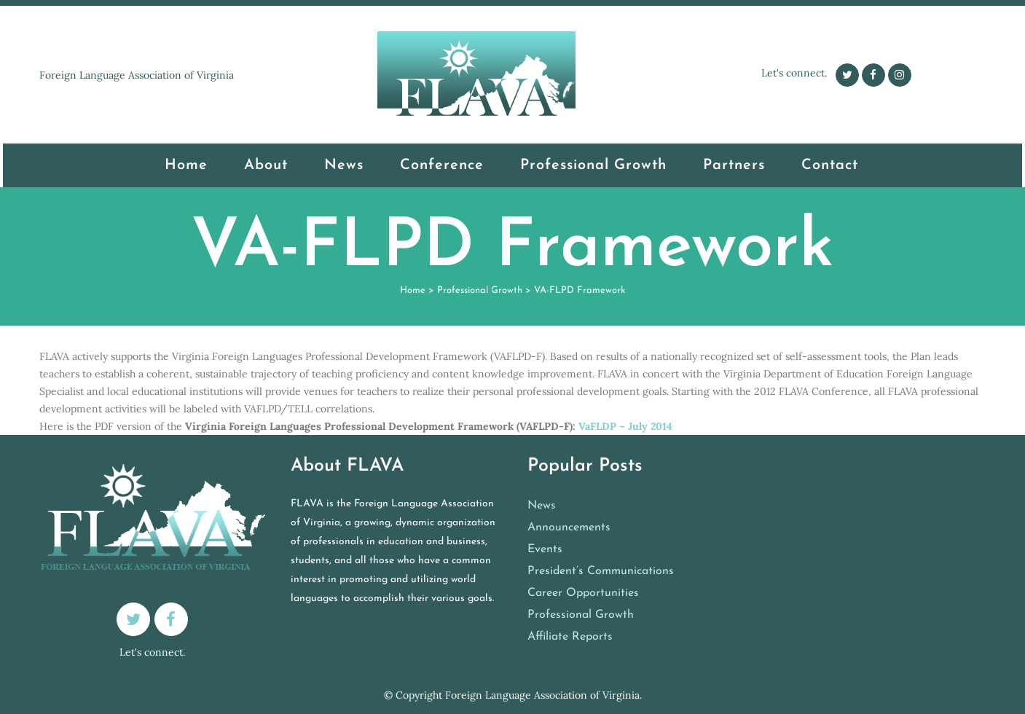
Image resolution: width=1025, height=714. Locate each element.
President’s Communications (600, 571)
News (541, 505)
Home (412, 290)
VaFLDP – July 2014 (625, 426)
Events (544, 549)
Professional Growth (479, 290)
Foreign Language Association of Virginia (542, 695)
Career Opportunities (583, 593)
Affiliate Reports (570, 637)
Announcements (568, 527)
